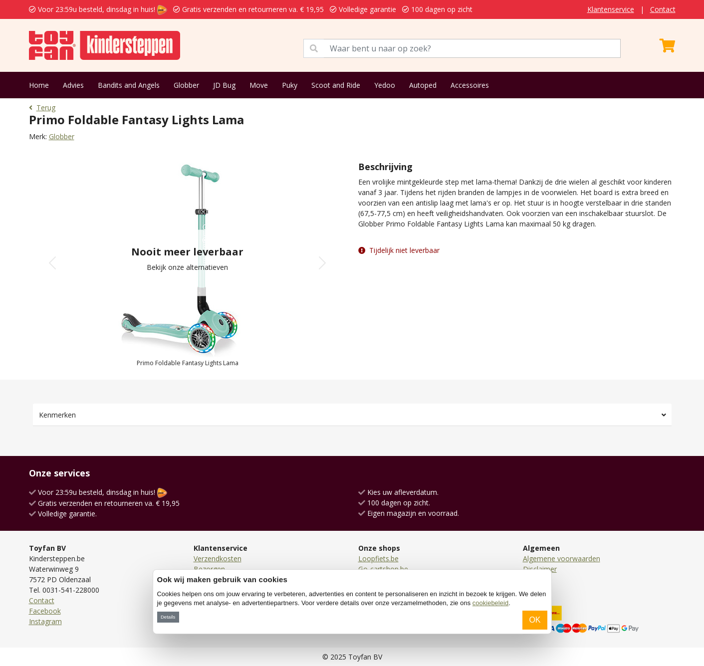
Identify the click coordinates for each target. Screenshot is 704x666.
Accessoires (470, 85)
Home (39, 85)
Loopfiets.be (378, 558)
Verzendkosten (217, 558)
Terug (42, 107)
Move (258, 85)
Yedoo (384, 85)
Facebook (45, 611)
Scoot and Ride (335, 85)
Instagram (45, 621)
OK (534, 620)
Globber (186, 85)
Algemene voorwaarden (561, 558)
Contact (663, 9)
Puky (289, 85)
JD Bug (224, 85)
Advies (73, 85)
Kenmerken (57, 415)
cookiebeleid (490, 603)
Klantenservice (610, 9)
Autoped (423, 85)
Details (168, 617)
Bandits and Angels (129, 85)
